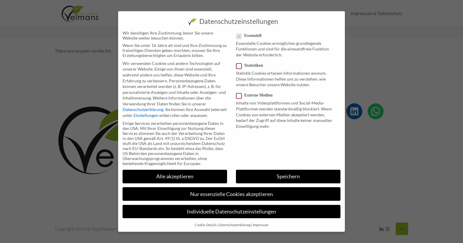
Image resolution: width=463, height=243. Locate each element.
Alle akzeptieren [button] (174, 172)
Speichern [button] (288, 172)
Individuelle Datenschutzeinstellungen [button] (231, 207)
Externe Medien (257, 91)
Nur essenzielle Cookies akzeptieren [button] (231, 189)
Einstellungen (145, 110)
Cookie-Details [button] (206, 220)
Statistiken (252, 61)
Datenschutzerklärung (143, 104)
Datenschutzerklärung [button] (235, 220)
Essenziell (251, 31)
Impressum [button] (260, 220)
